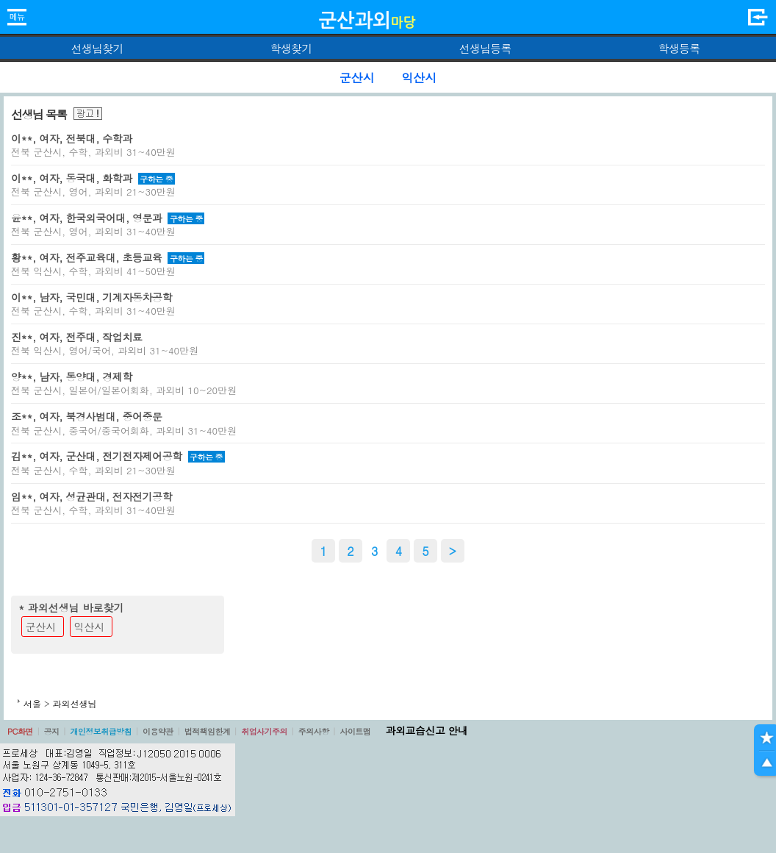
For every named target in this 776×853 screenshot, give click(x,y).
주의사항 (313, 731)
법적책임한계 (207, 731)
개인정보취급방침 (101, 731)
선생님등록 (485, 48)
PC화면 (20, 731)
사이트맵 (355, 731)
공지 (52, 731)
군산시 (41, 626)
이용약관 (158, 731)
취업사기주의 (264, 731)
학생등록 (679, 48)
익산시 (89, 626)
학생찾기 (291, 48)
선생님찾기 (97, 48)
